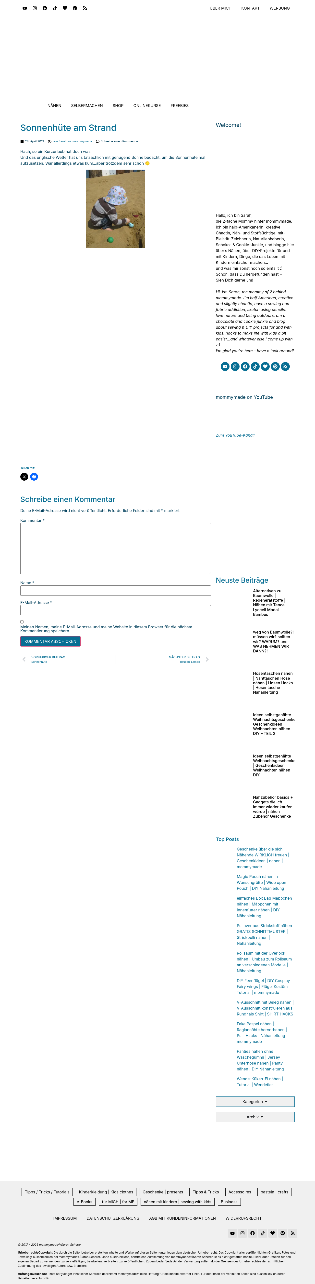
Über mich (220, 8)
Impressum (65, 1218)
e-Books (84, 1201)
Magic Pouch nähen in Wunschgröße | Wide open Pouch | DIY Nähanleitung (261, 882)
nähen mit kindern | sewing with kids (177, 1201)
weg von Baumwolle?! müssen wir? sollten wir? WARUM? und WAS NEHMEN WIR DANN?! (273, 641)
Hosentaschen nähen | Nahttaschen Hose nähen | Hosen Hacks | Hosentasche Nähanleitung (273, 683)
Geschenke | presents (163, 1191)
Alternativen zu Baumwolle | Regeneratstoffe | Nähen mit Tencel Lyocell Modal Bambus (269, 602)
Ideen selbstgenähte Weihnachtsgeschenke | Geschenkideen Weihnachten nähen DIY (274, 765)
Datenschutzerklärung (112, 1218)
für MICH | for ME (118, 1201)
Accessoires (240, 1191)
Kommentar (32, 520)
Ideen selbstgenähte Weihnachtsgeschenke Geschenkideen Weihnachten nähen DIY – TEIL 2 (274, 724)
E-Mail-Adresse (36, 603)
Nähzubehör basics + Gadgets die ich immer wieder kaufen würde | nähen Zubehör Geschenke (273, 807)
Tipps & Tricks (206, 1191)
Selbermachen (87, 105)
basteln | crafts (274, 1191)
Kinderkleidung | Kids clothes (106, 1191)
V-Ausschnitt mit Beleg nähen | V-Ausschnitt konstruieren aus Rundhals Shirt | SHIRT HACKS (265, 1008)
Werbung (280, 8)
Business (229, 1201)
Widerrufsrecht (244, 1218)
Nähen (54, 105)
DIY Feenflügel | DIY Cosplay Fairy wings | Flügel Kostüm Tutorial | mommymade (263, 986)
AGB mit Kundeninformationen (182, 1218)
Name (27, 583)
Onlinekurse (147, 105)
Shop (118, 105)
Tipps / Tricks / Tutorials (47, 1191)
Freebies (180, 105)
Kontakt (250, 8)
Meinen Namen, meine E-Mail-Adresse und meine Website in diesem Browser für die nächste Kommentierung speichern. (106, 629)
